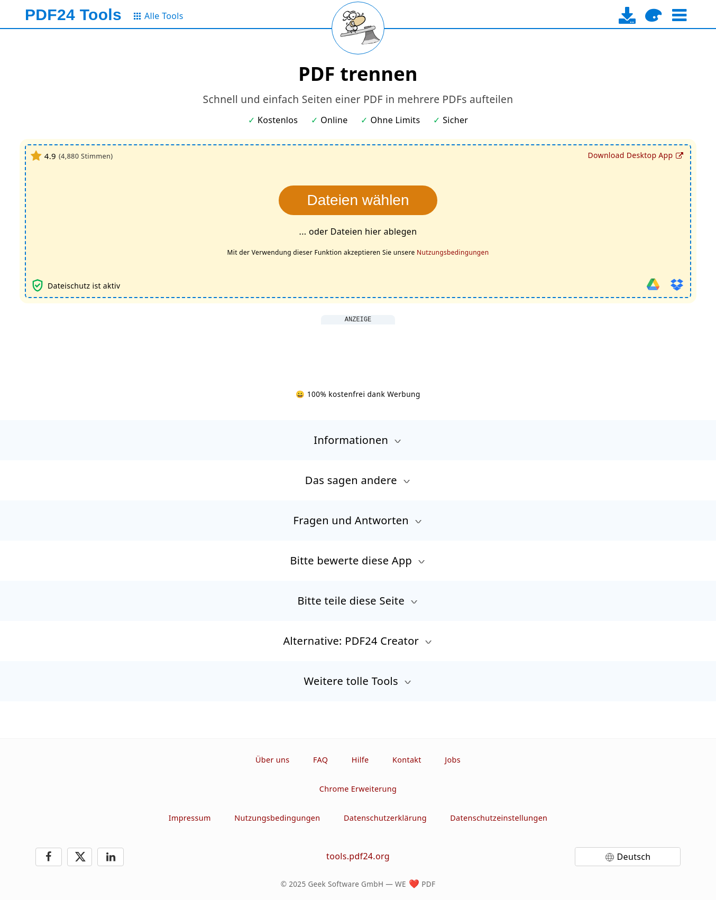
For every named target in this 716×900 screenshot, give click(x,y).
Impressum (190, 818)
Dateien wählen (358, 200)
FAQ (320, 760)
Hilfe (360, 760)
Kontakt (406, 760)
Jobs (453, 760)
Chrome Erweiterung (358, 789)
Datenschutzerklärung (385, 818)
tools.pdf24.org (358, 856)
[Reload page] (358, 28)
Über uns (272, 760)
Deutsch (634, 856)
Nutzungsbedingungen (453, 252)
